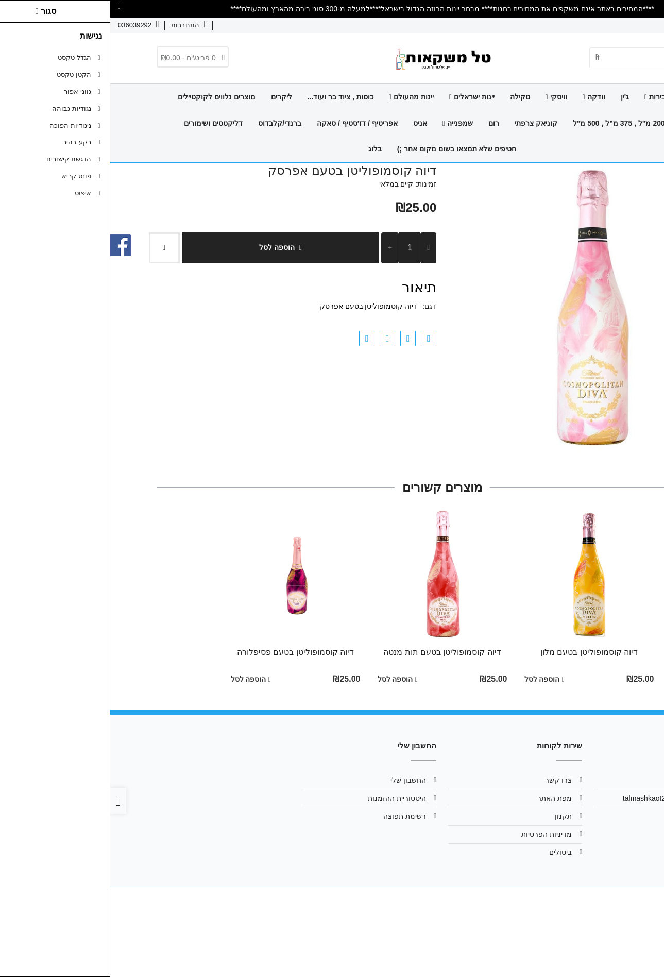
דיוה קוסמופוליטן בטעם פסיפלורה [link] (185, 652)
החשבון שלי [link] (298, 780)
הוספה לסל (170, 247)
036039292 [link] (589, 816)
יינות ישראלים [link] (361, 97)
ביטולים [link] (450, 852)
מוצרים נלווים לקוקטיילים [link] (106, 97)
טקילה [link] (410, 97)
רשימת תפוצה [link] (294, 816)
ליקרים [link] (171, 97)
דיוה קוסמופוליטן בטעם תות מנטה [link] (332, 652)
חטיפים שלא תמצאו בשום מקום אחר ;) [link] (346, 149)
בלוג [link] (264, 149)
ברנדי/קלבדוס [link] (169, 123)
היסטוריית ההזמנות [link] (287, 798)
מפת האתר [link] (444, 798)
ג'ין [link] (514, 97)
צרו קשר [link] (599, 25)
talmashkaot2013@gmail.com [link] (560, 798)
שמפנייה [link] (347, 123)
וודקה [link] (483, 97)
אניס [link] (310, 123)
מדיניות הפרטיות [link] (436, 834)
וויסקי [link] (446, 97)
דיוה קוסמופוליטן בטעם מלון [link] (478, 652)
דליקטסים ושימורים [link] (103, 123)
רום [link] (383, 123)
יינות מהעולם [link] (301, 97)
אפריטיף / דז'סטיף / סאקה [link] (247, 123)
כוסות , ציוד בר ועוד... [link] (230, 97)
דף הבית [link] (584, 97)
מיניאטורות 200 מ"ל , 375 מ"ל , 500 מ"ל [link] (526, 123)
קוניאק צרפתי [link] (425, 123)
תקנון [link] (453, 816)
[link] (641, 954)
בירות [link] (544, 97)
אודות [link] (632, 25)
